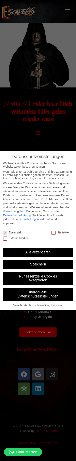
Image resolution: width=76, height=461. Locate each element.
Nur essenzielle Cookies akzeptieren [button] (38, 278)
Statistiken (60, 232)
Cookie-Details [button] (20, 305)
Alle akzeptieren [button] (38, 252)
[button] (23, 452)
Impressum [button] (57, 305)
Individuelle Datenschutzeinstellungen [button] (38, 294)
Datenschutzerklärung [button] (40, 305)
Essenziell (12, 232)
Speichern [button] (38, 264)
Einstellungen (30, 219)
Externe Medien (16, 238)
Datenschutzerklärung (17, 215)
